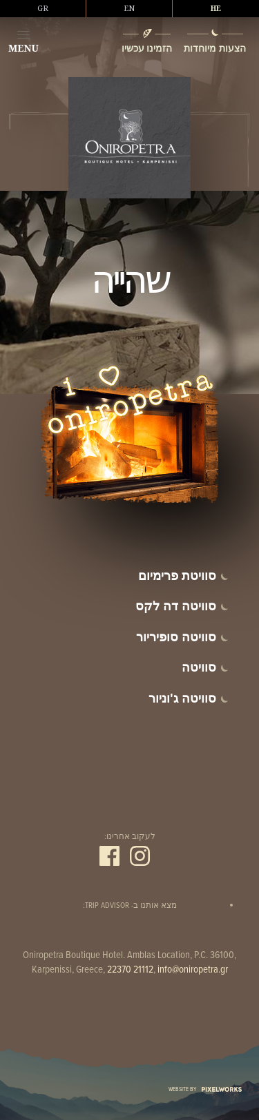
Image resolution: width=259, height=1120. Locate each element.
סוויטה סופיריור (176, 637)
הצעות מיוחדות (215, 47)
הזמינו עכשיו (147, 47)
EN (129, 8)
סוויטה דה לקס (175, 606)
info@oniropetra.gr (192, 970)
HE (216, 8)
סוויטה (199, 667)
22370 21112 (130, 970)
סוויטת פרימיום (177, 575)
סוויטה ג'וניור (182, 698)
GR (42, 8)
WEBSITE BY (205, 1089)
